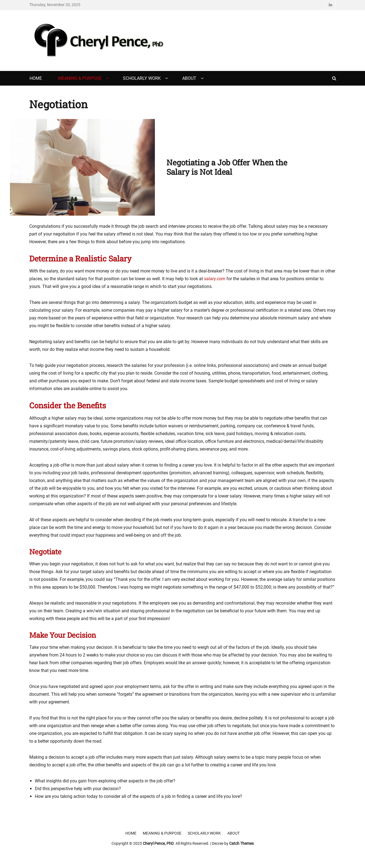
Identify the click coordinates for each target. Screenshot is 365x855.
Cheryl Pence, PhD (158, 843)
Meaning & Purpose (80, 78)
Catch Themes (241, 843)
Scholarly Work (142, 78)
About (189, 78)
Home (36, 78)
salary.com (214, 278)
